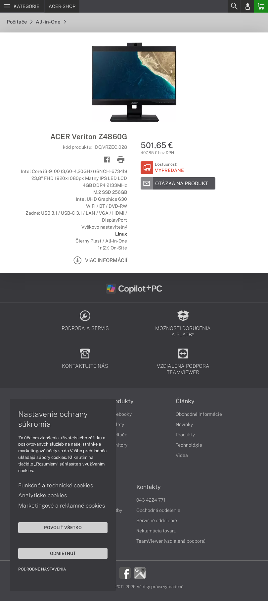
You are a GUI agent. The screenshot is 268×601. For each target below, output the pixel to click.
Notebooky (120, 414)
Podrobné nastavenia (42, 569)
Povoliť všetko (63, 527)
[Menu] (22, 6)
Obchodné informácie (199, 414)
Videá (182, 455)
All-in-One (51, 22)
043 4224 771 (150, 500)
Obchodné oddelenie (158, 510)
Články (185, 401)
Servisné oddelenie (156, 520)
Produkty (121, 401)
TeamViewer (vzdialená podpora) (170, 541)
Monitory (118, 445)
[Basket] (261, 6)
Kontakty (148, 487)
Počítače (19, 22)
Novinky (184, 424)
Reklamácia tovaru (156, 530)
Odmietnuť (63, 553)
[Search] (234, 6)
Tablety (116, 424)
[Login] (247, 6)
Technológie (189, 445)
